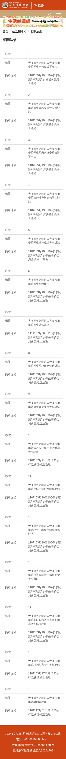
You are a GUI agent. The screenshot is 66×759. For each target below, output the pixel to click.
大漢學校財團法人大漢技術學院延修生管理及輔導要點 (44, 486)
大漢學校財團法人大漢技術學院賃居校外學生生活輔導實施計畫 (44, 447)
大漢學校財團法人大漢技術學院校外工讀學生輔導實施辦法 (44, 529)
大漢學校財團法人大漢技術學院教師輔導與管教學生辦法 (44, 197)
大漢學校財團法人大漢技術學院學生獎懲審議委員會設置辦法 (44, 152)
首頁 (5, 31)
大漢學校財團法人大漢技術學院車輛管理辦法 (44, 699)
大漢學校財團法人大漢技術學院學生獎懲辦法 (44, 281)
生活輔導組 (19, 31)
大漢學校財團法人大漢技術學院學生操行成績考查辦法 (44, 240)
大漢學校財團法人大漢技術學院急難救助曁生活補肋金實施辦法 (44, 574)
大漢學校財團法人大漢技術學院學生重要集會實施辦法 (44, 404)
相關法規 (36, 31)
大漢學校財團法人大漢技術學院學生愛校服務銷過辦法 (44, 363)
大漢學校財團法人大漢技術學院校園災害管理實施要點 (44, 662)
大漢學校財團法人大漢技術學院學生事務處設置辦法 (44, 64)
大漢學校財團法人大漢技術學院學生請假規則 (44, 322)
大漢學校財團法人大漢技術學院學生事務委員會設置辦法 (44, 107)
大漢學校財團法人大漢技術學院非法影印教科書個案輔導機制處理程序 (44, 619)
